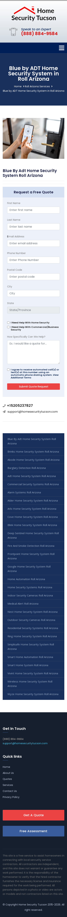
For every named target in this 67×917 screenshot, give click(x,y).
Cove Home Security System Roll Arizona (33, 517)
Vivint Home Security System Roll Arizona (33, 673)
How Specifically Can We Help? (26, 336)
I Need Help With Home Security (30, 322)
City (9, 286)
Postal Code (14, 270)
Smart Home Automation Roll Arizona (30, 657)
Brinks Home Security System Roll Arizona (33, 451)
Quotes (7, 779)
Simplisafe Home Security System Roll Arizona (31, 647)
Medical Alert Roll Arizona (23, 603)
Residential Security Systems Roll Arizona (33, 628)
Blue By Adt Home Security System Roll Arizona (32, 441)
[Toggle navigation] (61, 48)
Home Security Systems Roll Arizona (30, 587)
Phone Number (16, 253)
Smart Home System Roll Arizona (28, 665)
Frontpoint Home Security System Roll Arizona (31, 556)
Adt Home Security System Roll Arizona (32, 476)
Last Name (13, 220)
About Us (8, 773)
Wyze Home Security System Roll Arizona (33, 694)
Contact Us (10, 791)
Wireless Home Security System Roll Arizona (30, 684)
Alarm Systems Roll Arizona (24, 492)
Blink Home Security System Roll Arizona (32, 525)
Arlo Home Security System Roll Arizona (32, 508)
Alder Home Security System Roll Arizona (33, 500)
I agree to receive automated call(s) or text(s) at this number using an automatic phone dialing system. (35, 373)
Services (8, 785)
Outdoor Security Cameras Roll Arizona (31, 620)
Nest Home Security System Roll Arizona (33, 611)
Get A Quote (33, 815)
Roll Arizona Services (37, 86)
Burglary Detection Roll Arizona (27, 468)
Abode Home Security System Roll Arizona (33, 459)
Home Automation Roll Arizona (26, 579)
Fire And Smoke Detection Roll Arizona (31, 545)
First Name (13, 203)
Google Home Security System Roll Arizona (29, 569)
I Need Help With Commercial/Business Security (35, 328)
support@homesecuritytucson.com (33, 412)
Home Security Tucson (33, 904)
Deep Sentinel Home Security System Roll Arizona (33, 535)
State (10, 303)
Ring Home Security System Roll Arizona (32, 636)
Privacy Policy (11, 797)
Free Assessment (33, 831)
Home (18, 86)
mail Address (15, 236)
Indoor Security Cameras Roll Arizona (30, 595)
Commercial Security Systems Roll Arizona (33, 484)
